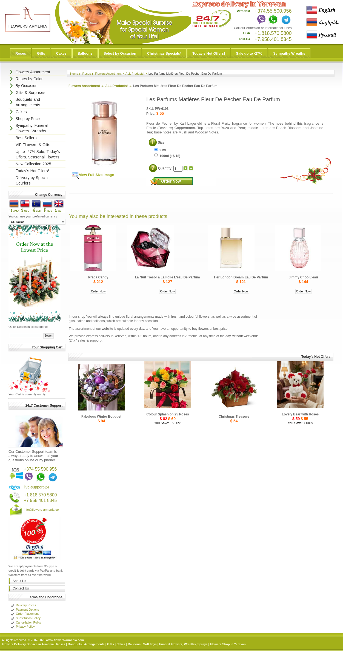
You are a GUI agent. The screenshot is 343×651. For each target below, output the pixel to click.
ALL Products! (134, 73)
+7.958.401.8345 (273, 39)
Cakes (61, 53)
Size (161, 142)
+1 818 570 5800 (40, 495)
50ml (160, 150)
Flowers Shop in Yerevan (228, 644)
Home (74, 73)
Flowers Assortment (108, 73)
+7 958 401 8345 (40, 500)
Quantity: (165, 168)
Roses (20, 53)
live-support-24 (36, 487)
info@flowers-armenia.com (42, 509)
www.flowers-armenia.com (65, 640)
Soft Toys (149, 644)
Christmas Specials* (164, 53)
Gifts (41, 53)
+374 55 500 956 (40, 469)
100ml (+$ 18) (167, 156)
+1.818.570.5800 (273, 33)
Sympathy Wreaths (289, 53)
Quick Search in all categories (28, 326)
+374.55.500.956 (273, 11)
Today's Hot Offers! (208, 53)
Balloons (85, 53)
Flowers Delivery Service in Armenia (28, 644)
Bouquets (75, 644)
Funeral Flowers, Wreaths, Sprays (183, 644)
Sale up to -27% (249, 53)
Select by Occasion (120, 53)
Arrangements (94, 644)
